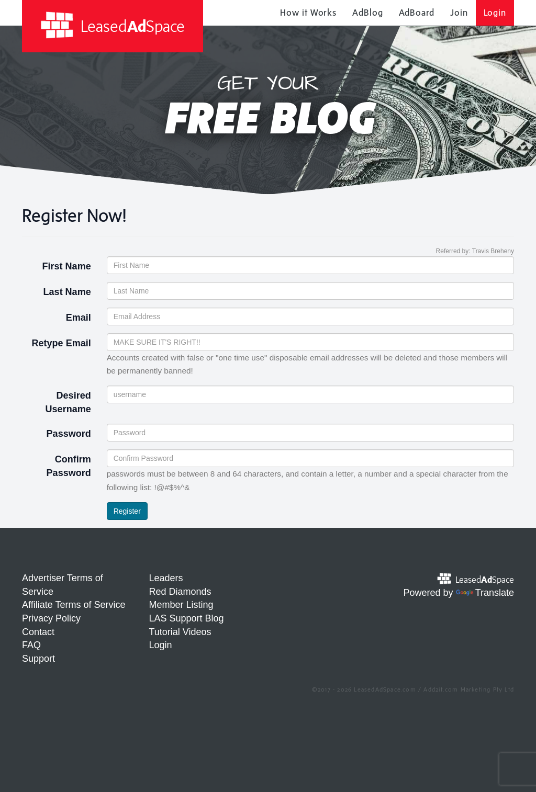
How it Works (308, 12)
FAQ (31, 645)
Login (495, 12)
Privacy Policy (51, 618)
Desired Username (68, 402)
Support (38, 658)
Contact (38, 632)
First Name (66, 266)
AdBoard (416, 12)
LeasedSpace (112, 25)
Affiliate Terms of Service (73, 604)
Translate (485, 592)
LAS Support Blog (186, 618)
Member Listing (181, 604)
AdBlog (367, 12)
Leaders (166, 578)
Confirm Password (69, 466)
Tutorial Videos (180, 632)
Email (78, 317)
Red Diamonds (180, 591)
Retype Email (61, 343)
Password (69, 433)
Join (459, 12)
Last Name (67, 292)
